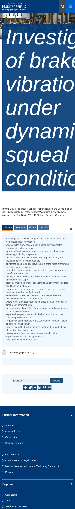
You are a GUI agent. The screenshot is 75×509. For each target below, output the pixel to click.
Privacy (9, 472)
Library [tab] (32, 227)
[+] (70, 229)
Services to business (16, 506)
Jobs (7, 500)
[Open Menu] (70, 6)
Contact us (11, 494)
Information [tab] (20, 227)
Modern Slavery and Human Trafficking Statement (32, 466)
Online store (11, 437)
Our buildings (12, 454)
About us (10, 425)
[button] (62, 6)
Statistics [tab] (43, 227)
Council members (14, 443)
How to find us (13, 431)
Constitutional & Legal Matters (21, 460)
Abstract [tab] (8, 227)
